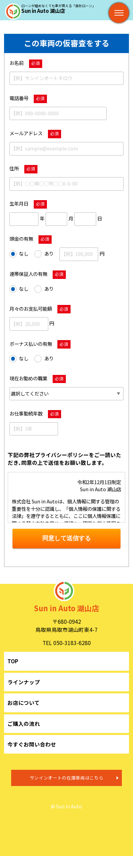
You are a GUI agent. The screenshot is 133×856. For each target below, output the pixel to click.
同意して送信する (66, 538)
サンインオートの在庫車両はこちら (67, 778)
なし (19, 254)
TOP (12, 661)
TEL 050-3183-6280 (67, 642)
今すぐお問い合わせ (31, 744)
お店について (23, 702)
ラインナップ (23, 682)
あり (44, 254)
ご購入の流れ (23, 723)
